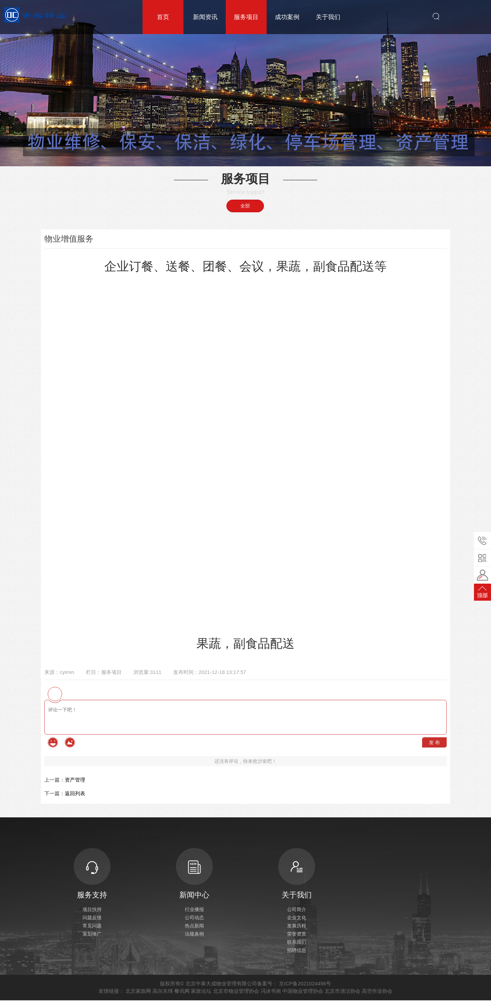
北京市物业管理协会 (236, 992)
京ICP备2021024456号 (305, 984)
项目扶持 (92, 910)
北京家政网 (138, 992)
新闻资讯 (205, 17)
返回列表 (75, 793)
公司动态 (194, 918)
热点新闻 (194, 926)
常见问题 (92, 926)
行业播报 (194, 910)
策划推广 (92, 934)
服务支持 (92, 874)
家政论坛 (201, 992)
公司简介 (296, 910)
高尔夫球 (162, 992)
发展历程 (296, 926)
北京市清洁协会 (342, 992)
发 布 (434, 742)
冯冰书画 (271, 992)
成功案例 (287, 17)
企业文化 (296, 918)
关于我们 (328, 17)
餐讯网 (182, 992)
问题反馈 (92, 918)
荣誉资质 (296, 934)
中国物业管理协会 (302, 992)
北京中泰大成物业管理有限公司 (221, 984)
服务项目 (246, 17)
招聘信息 (296, 951)
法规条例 (194, 934)
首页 (163, 17)
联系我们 (296, 942)
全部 (245, 206)
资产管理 (75, 780)
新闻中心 (194, 874)
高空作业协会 (377, 992)
